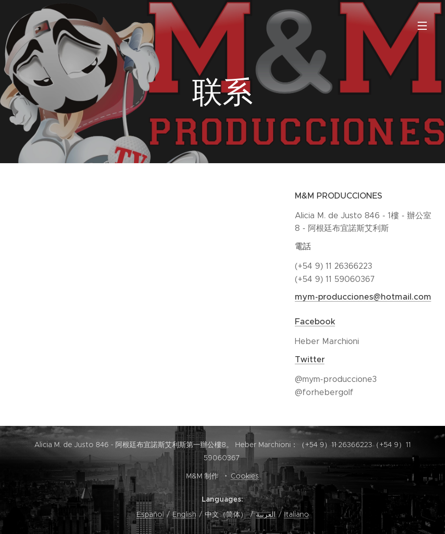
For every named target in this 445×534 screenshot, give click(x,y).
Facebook (315, 321)
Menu (422, 25)
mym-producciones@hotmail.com (363, 297)
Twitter (310, 359)
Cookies (245, 475)
